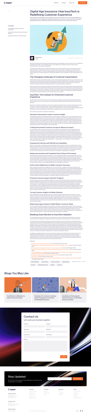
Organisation (26, 329)
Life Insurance (31, 392)
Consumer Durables (33, 391)
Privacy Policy (75, 392)
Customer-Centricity (55, 261)
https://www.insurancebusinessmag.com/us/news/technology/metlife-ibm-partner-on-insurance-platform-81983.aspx (55, 257)
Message (25, 339)
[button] (56, 3)
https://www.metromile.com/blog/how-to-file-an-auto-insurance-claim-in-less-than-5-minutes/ (51, 249)
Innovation (59, 264)
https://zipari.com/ (35, 256)
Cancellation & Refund (77, 398)
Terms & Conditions (76, 391)
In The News (61, 394)
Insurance (33, 264)
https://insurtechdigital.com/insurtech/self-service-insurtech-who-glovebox (47, 247)
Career (45, 394)
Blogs (60, 391)
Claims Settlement (35, 261)
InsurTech (52, 264)
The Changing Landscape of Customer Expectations (16, 29)
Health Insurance (32, 394)
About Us (45, 391)
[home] (8, 3)
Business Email (27, 334)
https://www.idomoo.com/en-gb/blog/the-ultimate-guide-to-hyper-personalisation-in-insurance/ (51, 245)
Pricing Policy (75, 396)
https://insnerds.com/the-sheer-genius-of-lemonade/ (42, 243)
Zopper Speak (46, 392)
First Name (26, 324)
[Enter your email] (60, 378)
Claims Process (45, 261)
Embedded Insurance (33, 398)
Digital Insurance (65, 261)
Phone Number (49, 334)
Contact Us (82, 2)
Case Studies (61, 392)
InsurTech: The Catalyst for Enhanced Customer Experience (17, 33)
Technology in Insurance (43, 264)
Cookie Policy (75, 394)
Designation (48, 329)
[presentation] (33, 355)
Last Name (48, 324)
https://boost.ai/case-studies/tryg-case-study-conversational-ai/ (45, 254)
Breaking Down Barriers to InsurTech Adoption (17, 35)
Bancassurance (32, 396)
